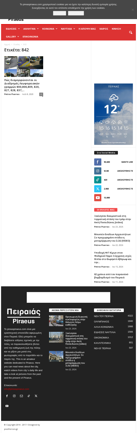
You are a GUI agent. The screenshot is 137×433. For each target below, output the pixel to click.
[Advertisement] (113, 62)
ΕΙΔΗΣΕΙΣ (13, 29)
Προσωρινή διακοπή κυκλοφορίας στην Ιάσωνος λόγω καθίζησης (76, 320)
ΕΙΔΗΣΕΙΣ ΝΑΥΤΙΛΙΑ (105, 332)
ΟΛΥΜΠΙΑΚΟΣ (101, 321)
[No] (132, 9)
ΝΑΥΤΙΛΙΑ (68, 29)
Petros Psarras (11, 94)
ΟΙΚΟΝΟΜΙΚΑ (101, 337)
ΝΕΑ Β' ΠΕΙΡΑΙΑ (102, 348)
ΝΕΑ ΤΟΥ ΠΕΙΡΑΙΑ (103, 316)
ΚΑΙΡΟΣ (104, 28)
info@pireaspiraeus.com (16, 389)
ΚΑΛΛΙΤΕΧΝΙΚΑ (102, 343)
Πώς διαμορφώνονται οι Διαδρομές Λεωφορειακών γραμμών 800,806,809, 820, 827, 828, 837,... (21, 85)
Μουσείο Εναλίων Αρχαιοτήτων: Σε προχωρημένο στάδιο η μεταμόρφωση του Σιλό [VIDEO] (112, 237)
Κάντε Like (127, 162)
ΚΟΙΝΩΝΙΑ (49, 29)
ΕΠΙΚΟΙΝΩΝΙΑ (30, 36)
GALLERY (12, 36)
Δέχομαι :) (59, 13)
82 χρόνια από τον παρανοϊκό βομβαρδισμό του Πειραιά (111, 276)
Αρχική (7, 44)
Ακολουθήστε (125, 170)
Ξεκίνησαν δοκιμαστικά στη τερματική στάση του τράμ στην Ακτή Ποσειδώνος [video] (112, 219)
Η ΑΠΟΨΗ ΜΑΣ (87, 28)
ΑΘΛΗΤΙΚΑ (31, 29)
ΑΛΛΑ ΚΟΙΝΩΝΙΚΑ (103, 327)
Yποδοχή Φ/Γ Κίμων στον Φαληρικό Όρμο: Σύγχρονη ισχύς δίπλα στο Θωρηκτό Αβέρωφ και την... (112, 257)
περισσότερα (76, 13)
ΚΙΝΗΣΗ (116, 28)
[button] (131, 33)
